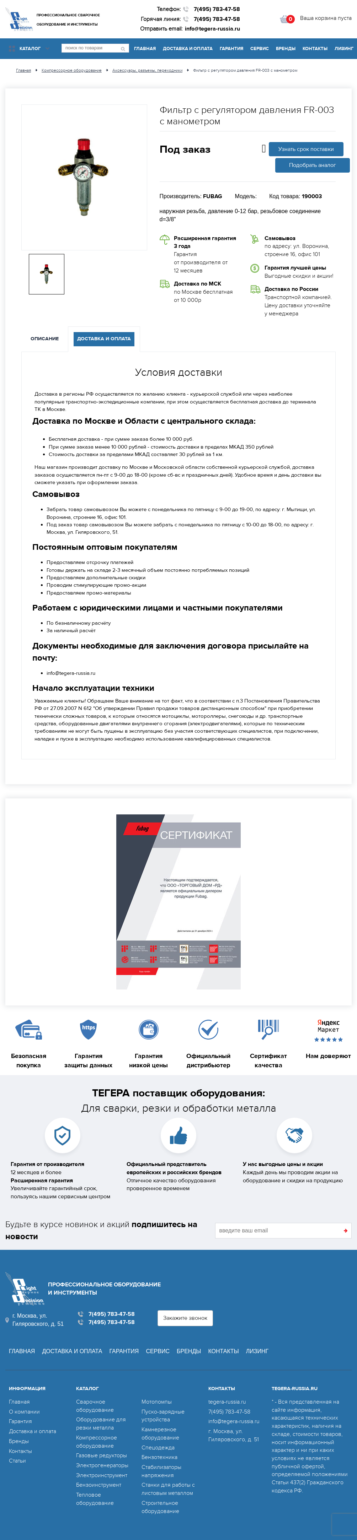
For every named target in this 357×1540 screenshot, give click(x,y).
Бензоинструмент (98, 1485)
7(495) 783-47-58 (217, 9)
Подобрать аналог (312, 165)
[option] (84, 177)
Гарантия (231, 48)
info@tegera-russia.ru (212, 28)
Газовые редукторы (101, 1455)
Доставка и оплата (188, 48)
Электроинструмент (101, 1475)
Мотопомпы (157, 1401)
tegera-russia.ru (227, 1401)
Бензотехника (159, 1457)
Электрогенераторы (102, 1465)
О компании (24, 1411)
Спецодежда (158, 1447)
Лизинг (344, 48)
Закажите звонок (185, 1318)
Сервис (259, 48)
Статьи (17, 1460)
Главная (145, 48)
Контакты (315, 48)
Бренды (285, 48)
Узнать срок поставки (306, 149)
